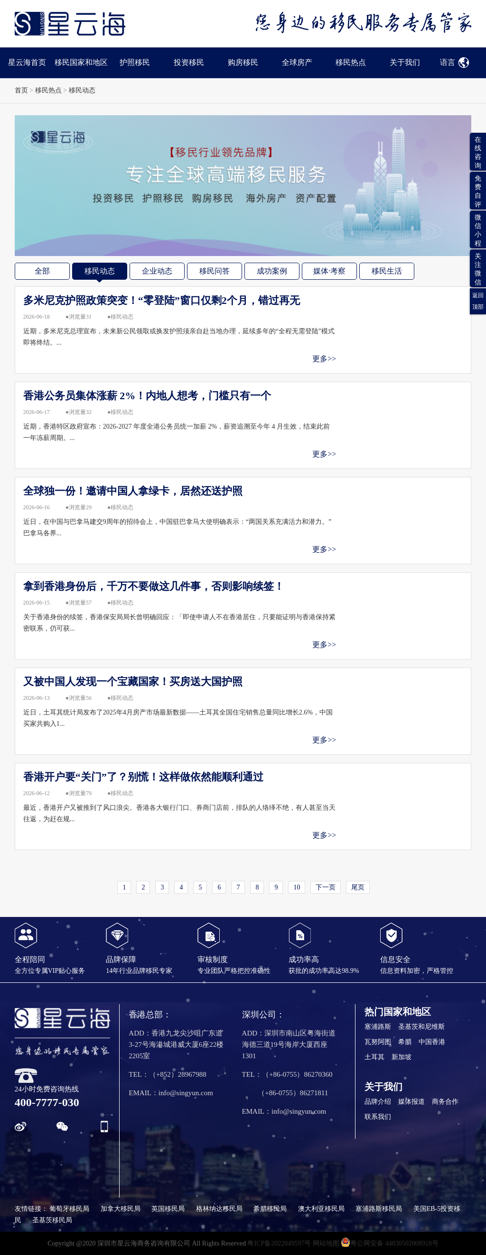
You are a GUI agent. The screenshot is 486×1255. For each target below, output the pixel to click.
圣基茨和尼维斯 (421, 1026)
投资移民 (189, 62)
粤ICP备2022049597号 (279, 1243)
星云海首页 (27, 62)
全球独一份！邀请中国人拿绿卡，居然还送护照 (133, 491)
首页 (21, 90)
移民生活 (387, 271)
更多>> (324, 359)
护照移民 (135, 62)
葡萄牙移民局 (69, 1208)
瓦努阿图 (377, 1041)
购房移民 (243, 62)
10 (296, 887)
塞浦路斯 (377, 1026)
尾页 (357, 887)
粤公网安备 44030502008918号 (390, 1242)
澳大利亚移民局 (321, 1208)
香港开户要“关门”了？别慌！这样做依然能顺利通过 (143, 777)
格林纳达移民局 (219, 1208)
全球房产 (297, 62)
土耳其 (374, 1057)
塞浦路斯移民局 (378, 1208)
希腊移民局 (270, 1208)
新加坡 (401, 1057)
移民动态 (82, 90)
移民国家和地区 (81, 62)
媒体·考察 (329, 271)
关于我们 (405, 62)
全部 (42, 271)
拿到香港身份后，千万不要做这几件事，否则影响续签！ (153, 586)
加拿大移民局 (120, 1208)
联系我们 (377, 1116)
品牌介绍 (377, 1101)
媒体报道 (411, 1101)
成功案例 (272, 271)
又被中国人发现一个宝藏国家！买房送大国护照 (133, 681)
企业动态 (157, 271)
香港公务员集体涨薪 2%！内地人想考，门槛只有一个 (147, 396)
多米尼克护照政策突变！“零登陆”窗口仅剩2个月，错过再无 (161, 300)
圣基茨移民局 (52, 1220)
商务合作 (445, 1101)
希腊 (404, 1041)
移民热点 (351, 62)
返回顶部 (478, 301)
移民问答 (214, 271)
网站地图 (326, 1243)
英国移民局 (168, 1208)
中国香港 (432, 1041)
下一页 (326, 887)
